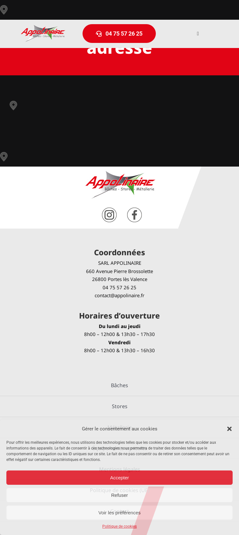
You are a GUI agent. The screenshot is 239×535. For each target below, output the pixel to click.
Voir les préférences (119, 512)
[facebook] (134, 210)
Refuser (119, 495)
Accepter (119, 477)
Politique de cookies (119, 526)
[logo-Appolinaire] (43, 27)
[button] (229, 429)
